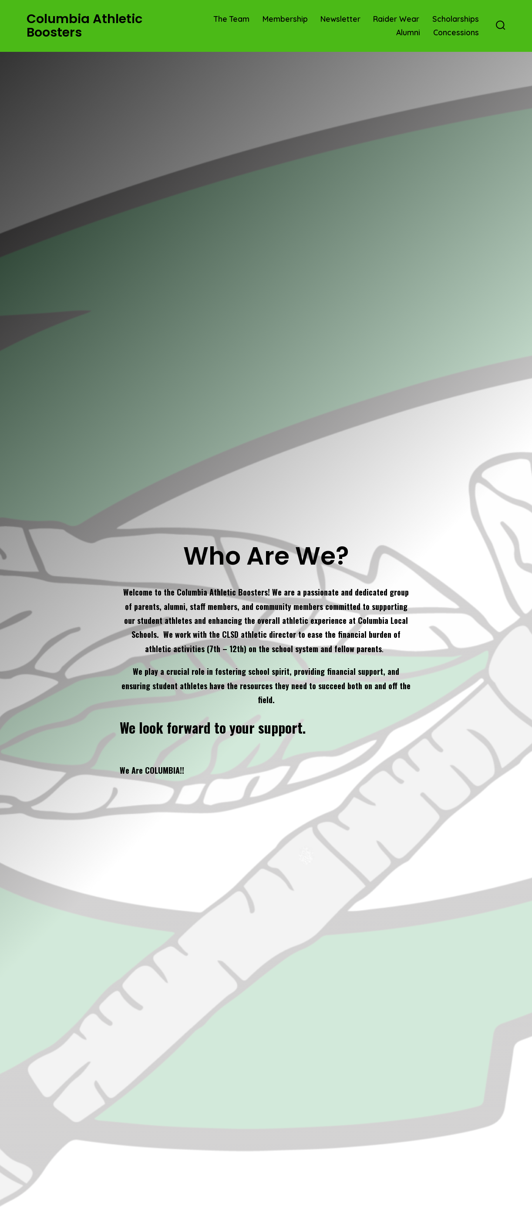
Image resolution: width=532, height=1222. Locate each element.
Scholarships (455, 19)
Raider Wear (396, 19)
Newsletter (340, 19)
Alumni (408, 32)
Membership (285, 19)
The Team (231, 19)
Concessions (456, 32)
